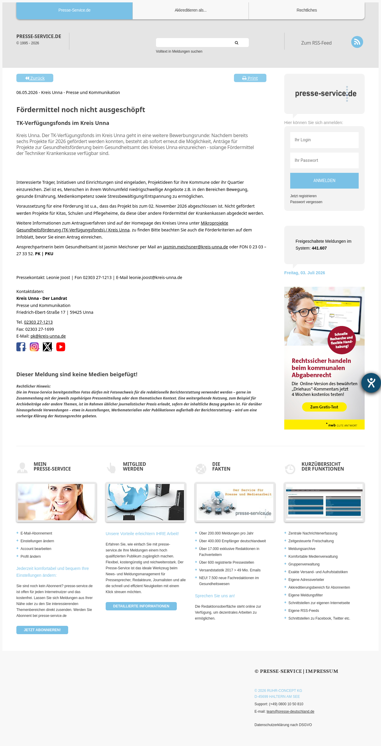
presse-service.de (38, 36)
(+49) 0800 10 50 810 (286, 704)
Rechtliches (307, 10)
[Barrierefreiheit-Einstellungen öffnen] (371, 383)
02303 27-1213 (38, 322)
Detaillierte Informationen (141, 606)
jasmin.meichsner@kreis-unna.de (195, 247)
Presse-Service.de (74, 10)
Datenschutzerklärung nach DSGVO (283, 725)
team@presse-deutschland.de (290, 711)
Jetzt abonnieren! (42, 630)
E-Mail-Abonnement (36, 533)
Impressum (321, 671)
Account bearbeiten (36, 549)
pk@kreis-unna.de (47, 336)
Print (250, 78)
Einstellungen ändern (37, 541)
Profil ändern (31, 556)
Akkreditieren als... (191, 10)
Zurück (35, 78)
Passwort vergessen (306, 202)
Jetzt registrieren (303, 196)
